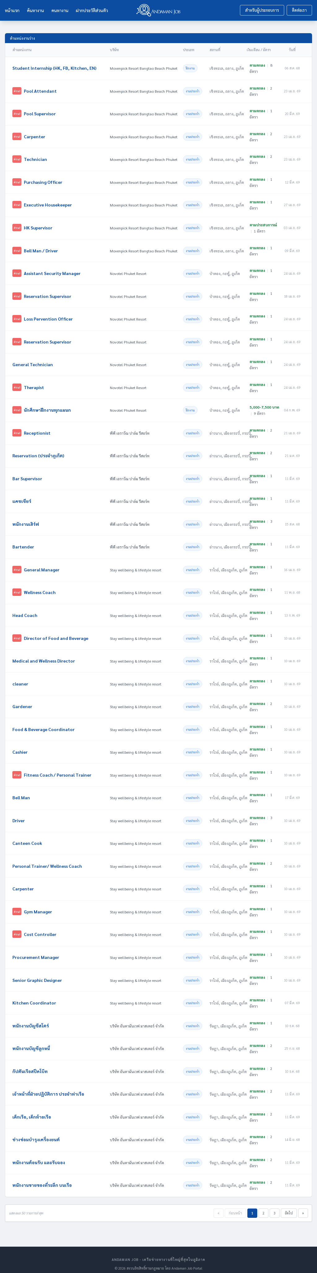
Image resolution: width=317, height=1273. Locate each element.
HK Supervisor (38, 226)
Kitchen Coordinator (34, 996)
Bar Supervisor (27, 475)
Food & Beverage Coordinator (44, 724)
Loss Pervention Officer (48, 317)
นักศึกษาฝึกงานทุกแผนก (47, 407)
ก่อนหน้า (235, 1204)
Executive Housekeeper (48, 203)
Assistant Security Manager (52, 271)
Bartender (23, 543)
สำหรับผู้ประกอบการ (262, 10)
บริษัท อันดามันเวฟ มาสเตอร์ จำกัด (137, 1018)
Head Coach (25, 611)
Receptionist (37, 430)
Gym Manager (38, 905)
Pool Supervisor (40, 113)
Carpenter (35, 136)
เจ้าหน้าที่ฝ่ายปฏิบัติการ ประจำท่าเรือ (49, 1086)
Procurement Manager (36, 950)
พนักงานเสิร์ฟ (26, 520)
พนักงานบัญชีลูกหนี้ (31, 1041)
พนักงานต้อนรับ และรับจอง (39, 1154)
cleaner (20, 679)
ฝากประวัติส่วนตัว (92, 10)
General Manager (42, 566)
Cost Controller (40, 928)
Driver (19, 815)
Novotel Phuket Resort (128, 271)
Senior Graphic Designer (37, 973)
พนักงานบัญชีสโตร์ (31, 1018)
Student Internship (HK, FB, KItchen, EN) (55, 68)
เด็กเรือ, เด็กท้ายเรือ (32, 1109)
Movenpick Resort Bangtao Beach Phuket (143, 68)
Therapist (34, 385)
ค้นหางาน (35, 10)
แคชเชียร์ (22, 498)
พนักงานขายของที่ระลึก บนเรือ (42, 1177)
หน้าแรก (12, 10)
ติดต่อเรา (299, 10)
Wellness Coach (40, 588)
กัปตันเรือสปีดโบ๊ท (30, 1064)
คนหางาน (59, 10)
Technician (35, 158)
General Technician (33, 362)
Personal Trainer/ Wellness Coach (47, 860)
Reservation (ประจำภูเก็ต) (38, 452)
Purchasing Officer (43, 181)
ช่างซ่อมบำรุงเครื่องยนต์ (36, 1131)
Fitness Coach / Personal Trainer (58, 769)
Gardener (23, 701)
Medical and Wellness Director (44, 656)
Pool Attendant (40, 90)
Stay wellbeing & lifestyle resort (135, 566)
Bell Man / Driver (41, 249)
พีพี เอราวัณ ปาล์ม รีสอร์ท (130, 430)
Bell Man (21, 792)
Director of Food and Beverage (56, 633)
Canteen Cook (27, 837)
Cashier (20, 747)
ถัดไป (289, 1204)
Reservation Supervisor (48, 294)
